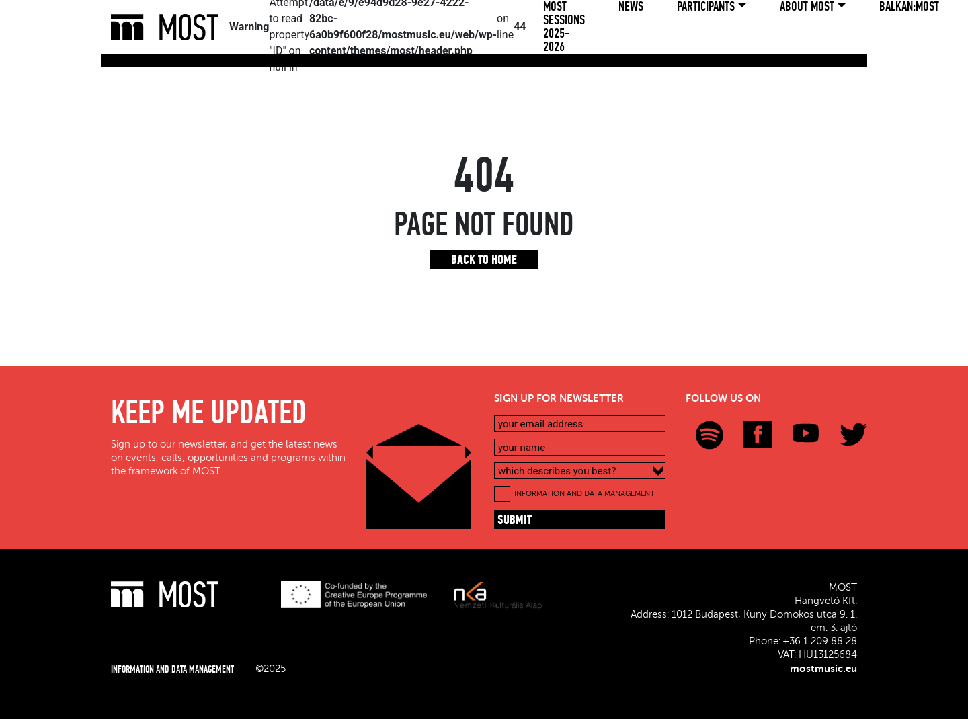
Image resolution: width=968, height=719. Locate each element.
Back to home (484, 260)
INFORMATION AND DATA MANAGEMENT (584, 493)
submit (514, 520)
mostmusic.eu (823, 669)
